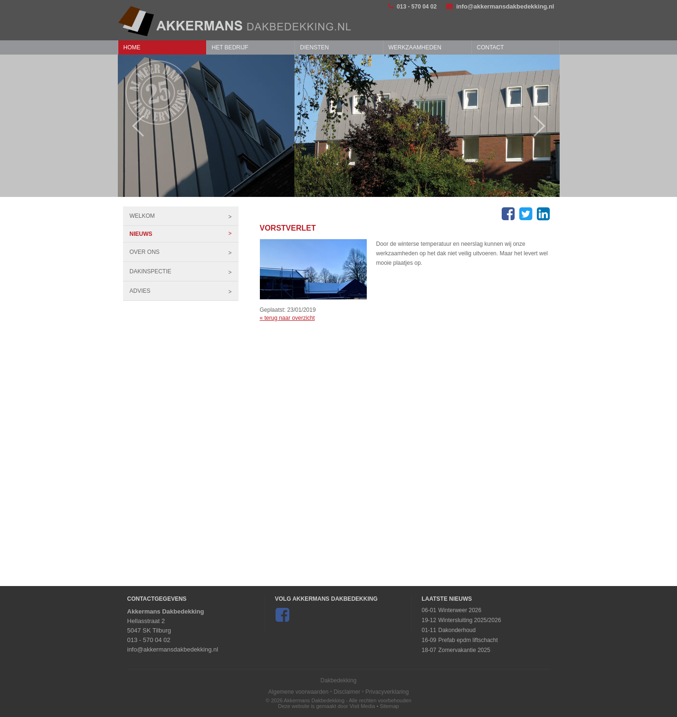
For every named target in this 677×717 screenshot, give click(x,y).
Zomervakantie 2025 (464, 650)
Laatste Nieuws (446, 599)
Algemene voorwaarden (298, 692)
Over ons (184, 251)
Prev (133, 126)
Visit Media (362, 706)
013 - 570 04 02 (412, 6)
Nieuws (184, 234)
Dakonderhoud (457, 630)
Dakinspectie (184, 271)
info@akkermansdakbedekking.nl (500, 6)
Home (132, 47)
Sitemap (389, 706)
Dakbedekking (338, 680)
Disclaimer (347, 692)
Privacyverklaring (387, 692)
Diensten (314, 47)
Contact (490, 47)
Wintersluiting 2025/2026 (469, 620)
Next (544, 126)
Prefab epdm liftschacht (467, 640)
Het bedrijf (230, 47)
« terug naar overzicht (287, 318)
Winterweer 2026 (459, 610)
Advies (184, 290)
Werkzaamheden (415, 47)
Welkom (184, 215)
